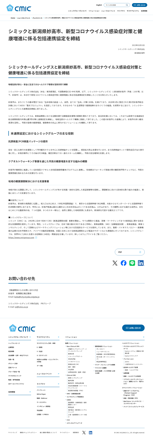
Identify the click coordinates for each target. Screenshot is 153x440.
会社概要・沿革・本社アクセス (18, 355)
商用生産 (71, 407)
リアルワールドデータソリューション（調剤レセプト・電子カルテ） (133, 381)
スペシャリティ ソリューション (132, 388)
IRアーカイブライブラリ (16, 384)
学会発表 (40, 410)
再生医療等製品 (101, 362)
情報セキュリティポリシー (28, 432)
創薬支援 (71, 354)
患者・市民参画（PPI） (131, 398)
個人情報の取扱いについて (48, 432)
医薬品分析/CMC (73, 364)
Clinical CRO (71, 375)
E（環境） (40, 347)
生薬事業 (126, 373)
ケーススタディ (42, 402)
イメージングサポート (75, 356)
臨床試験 (71, 380)
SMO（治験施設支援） (74, 394)
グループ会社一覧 (14, 372)
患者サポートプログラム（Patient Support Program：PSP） (131, 393)
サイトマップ (12, 432)
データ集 (40, 366)
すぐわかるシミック (14, 376)
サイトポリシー (65, 432)
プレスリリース (37, 18)
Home (13, 18)
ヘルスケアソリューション (130, 343)
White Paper (41, 394)
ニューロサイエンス (102, 351)
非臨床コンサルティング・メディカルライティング (77, 350)
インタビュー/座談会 (43, 406)
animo (127, 362)
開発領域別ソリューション (103, 346)
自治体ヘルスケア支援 (130, 367)
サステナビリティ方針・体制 (46, 343)
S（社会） (40, 351)
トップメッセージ (14, 343)
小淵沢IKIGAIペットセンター (134, 364)
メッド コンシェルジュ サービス (133, 406)
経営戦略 (11, 351)
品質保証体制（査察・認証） (77, 372)
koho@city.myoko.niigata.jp (26, 296)
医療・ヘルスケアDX (131, 370)
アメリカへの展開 (100, 368)
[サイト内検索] (114, 5)
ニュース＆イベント (23, 18)
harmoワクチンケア (131, 356)
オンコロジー (100, 349)
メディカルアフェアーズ (74, 423)
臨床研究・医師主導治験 (76, 383)
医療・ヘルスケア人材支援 (132, 376)
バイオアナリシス (74, 362)
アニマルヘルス (128, 359)
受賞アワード (12, 368)
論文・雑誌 (71, 367)
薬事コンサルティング (75, 378)
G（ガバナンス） (42, 355)
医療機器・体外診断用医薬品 (105, 354)
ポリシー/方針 (13, 363)
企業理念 (11, 347)
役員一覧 (11, 359)
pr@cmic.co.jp (21, 306)
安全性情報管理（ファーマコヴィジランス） (77, 387)
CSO (68, 420)
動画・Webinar (42, 398)
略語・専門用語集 (14, 380)
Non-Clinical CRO (73, 346)
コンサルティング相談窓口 (75, 397)
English (99, 5)
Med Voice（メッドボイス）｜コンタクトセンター (133, 402)
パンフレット (41, 390)
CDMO (69, 400)
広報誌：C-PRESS (43, 414)
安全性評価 (71, 359)
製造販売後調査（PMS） (76, 390)
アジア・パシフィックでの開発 (105, 365)
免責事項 (76, 432)
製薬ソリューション (71, 343)
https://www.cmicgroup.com (21, 237)
